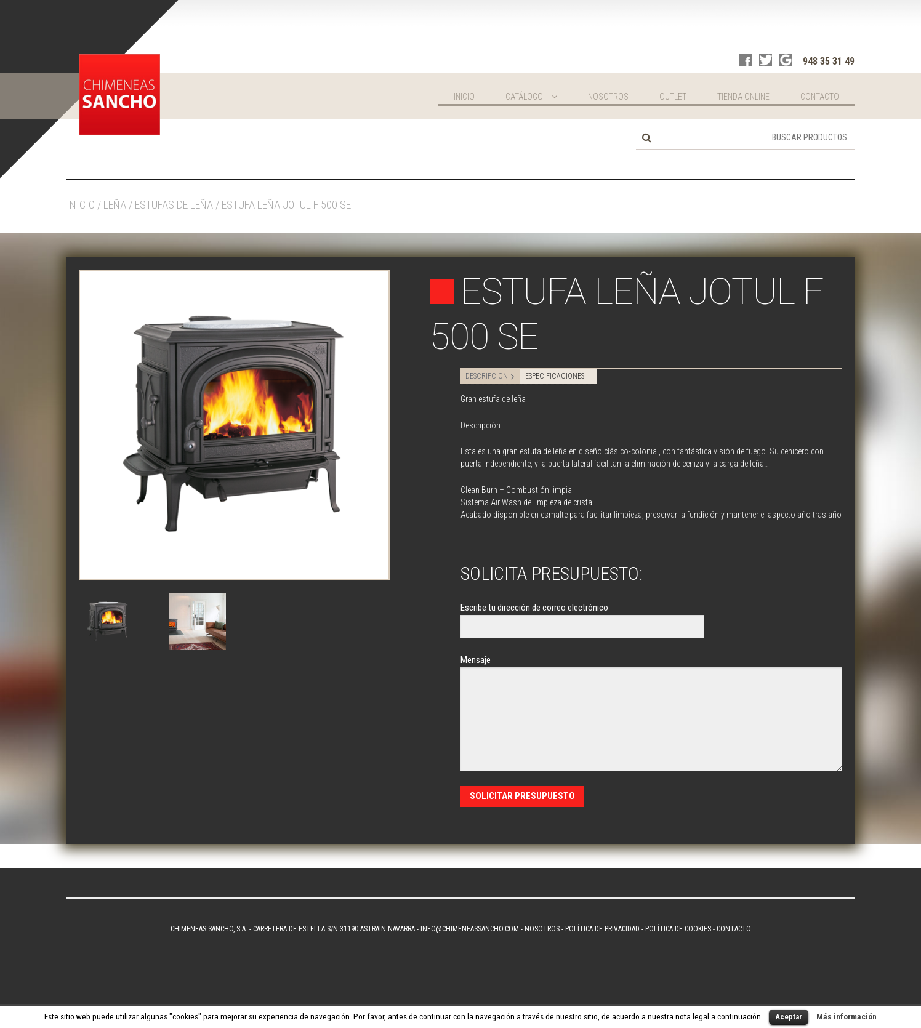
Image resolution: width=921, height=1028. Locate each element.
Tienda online (743, 97)
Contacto (819, 97)
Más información (846, 1016)
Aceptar (788, 1016)
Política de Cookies (678, 929)
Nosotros (608, 97)
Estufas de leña (174, 204)
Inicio (464, 97)
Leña (114, 204)
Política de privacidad (602, 929)
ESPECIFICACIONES (554, 376)
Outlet (672, 97)
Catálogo (524, 97)
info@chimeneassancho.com (469, 929)
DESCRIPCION (486, 376)
